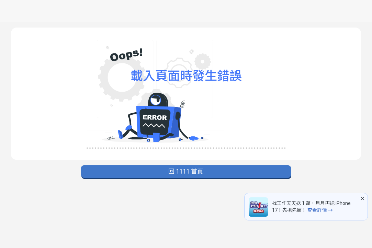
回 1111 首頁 (185, 171)
